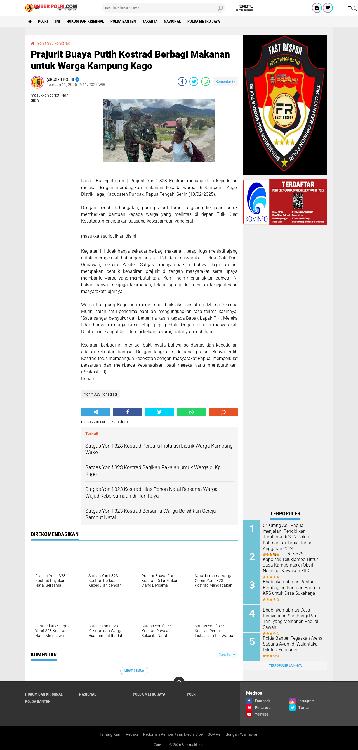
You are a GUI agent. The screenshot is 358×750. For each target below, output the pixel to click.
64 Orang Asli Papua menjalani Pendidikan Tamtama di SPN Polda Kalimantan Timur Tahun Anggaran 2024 (287, 537)
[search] (163, 8)
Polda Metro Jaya (203, 21)
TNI (57, 21)
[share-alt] (95, 412)
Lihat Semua (134, 670)
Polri (43, 21)
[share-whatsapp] (205, 81)
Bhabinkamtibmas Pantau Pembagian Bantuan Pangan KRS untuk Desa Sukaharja (291, 587)
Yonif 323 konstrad (53, 43)
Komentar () (225, 81)
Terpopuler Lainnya (285, 665)
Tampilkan (227, 654)
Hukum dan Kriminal (85, 21)
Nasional (172, 21)
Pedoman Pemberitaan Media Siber (173, 734)
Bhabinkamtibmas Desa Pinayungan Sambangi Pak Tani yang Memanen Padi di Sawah (290, 618)
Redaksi (133, 734)
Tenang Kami (111, 734)
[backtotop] (179, 682)
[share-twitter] (193, 81)
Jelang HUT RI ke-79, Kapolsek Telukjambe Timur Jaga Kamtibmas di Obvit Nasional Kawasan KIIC (290, 562)
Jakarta (149, 21)
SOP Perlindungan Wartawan (233, 734)
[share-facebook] (182, 81)
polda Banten (123, 21)
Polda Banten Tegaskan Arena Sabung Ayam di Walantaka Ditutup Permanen (292, 644)
